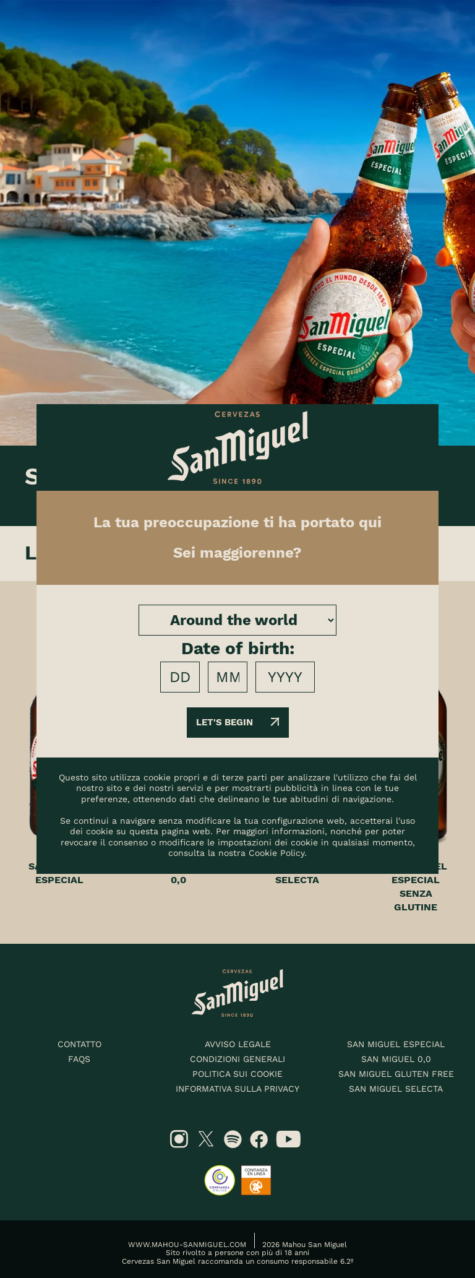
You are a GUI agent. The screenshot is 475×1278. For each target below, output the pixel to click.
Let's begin (238, 722)
